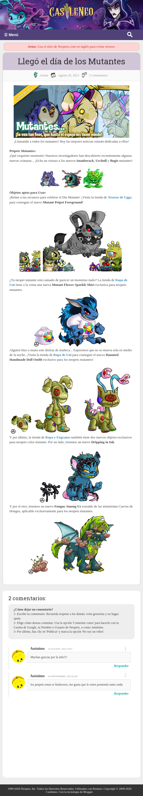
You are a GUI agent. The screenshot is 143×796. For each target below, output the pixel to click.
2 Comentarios (98, 75)
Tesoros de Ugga (119, 197)
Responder (121, 666)
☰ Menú (11, 35)
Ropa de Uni (62, 355)
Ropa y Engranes (57, 437)
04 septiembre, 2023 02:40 (63, 676)
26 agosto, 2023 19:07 (60, 649)
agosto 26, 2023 (68, 75)
